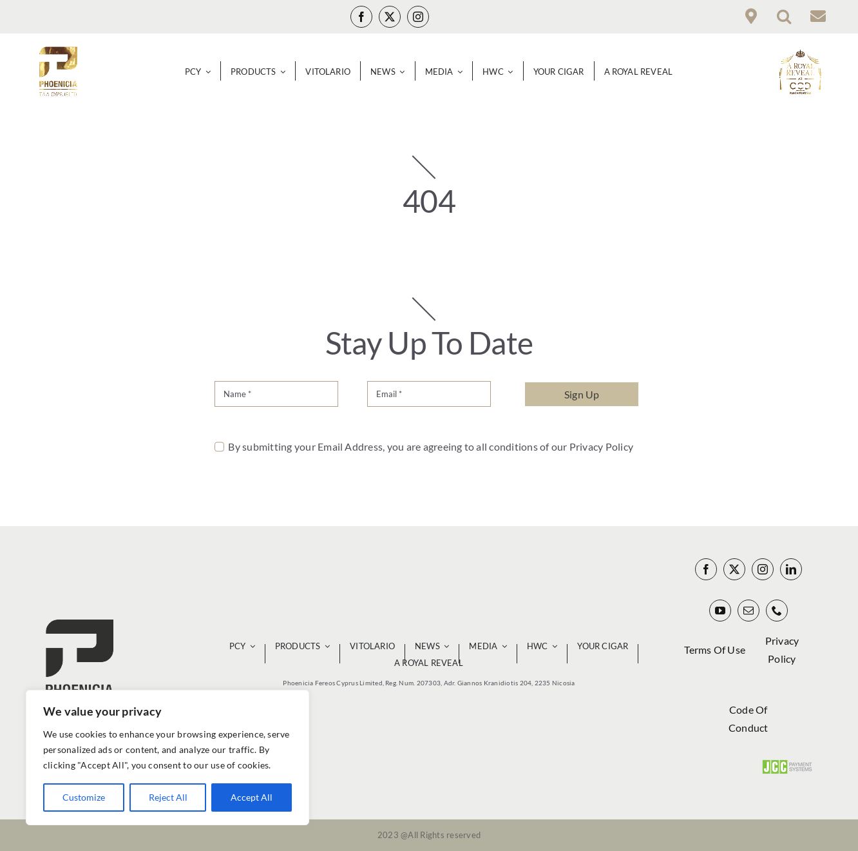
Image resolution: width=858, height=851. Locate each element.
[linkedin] (791, 569)
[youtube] (720, 610)
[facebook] (361, 17)
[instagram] (418, 17)
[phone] (777, 610)
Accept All (251, 797)
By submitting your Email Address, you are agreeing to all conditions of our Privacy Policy (430, 446)
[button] (784, 16)
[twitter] (390, 17)
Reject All (168, 797)
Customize (83, 797)
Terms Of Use (714, 649)
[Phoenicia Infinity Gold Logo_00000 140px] (57, 51)
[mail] (748, 610)
